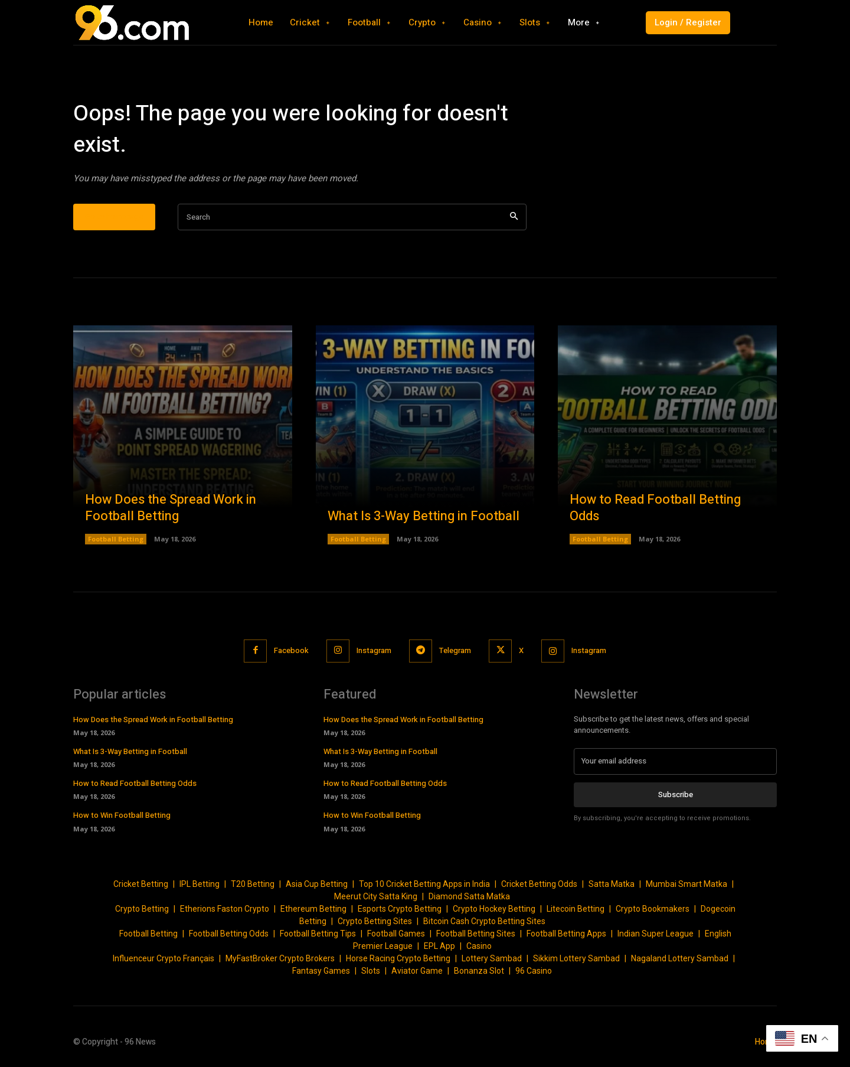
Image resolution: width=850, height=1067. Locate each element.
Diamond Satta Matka (469, 896)
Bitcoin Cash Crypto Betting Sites (484, 921)
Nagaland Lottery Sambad (679, 958)
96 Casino (533, 970)
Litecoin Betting (575, 908)
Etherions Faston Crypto (224, 908)
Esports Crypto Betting (400, 908)
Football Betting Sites (475, 933)
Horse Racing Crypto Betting (398, 958)
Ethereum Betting (313, 908)
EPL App (439, 946)
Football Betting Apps (566, 933)
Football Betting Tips (318, 933)
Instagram (374, 650)
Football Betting (115, 538)
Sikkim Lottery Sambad (576, 958)
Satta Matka (612, 884)
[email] (675, 761)
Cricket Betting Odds (539, 884)
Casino (479, 946)
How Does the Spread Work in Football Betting (170, 508)
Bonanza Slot (479, 970)
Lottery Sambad (492, 958)
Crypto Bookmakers (652, 908)
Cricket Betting (140, 884)
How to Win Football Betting (122, 815)
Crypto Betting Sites (375, 921)
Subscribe (675, 794)
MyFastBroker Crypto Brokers (280, 958)
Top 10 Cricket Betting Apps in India (424, 884)
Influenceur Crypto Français (163, 958)
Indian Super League (655, 933)
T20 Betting (252, 884)
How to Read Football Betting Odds (655, 508)
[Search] (514, 217)
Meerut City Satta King (375, 896)
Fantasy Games (321, 970)
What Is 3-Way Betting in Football (423, 516)
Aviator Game (417, 970)
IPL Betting (199, 884)
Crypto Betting (142, 908)
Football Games (396, 933)
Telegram (455, 650)
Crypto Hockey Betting (494, 908)
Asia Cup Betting (317, 884)
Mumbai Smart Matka (686, 884)
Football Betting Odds (229, 933)
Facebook (291, 650)
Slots (370, 970)
